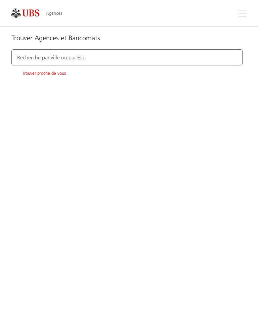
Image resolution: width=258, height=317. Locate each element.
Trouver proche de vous (38, 73)
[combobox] (127, 57)
